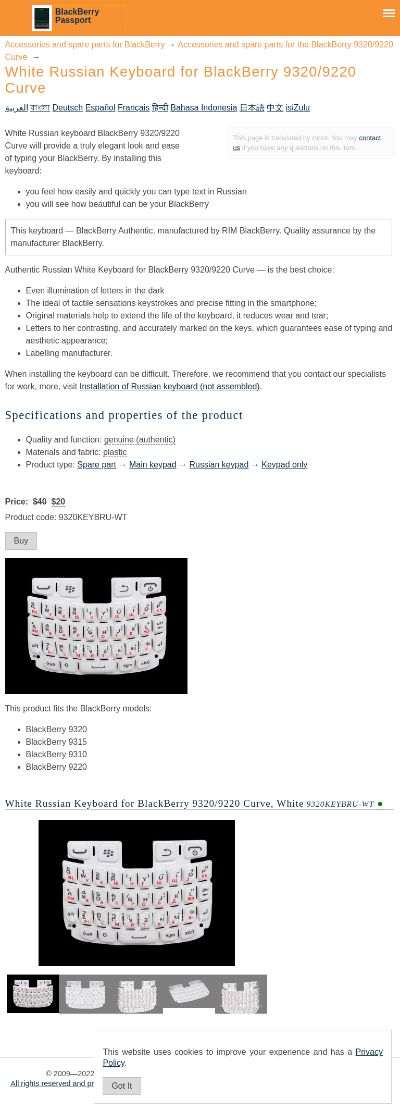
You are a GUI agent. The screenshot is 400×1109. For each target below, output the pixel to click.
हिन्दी (160, 107)
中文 (275, 107)
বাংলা (40, 107)
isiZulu (298, 107)
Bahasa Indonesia (203, 107)
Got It (121, 1085)
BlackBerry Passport (77, 15)
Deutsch (68, 107)
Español (100, 107)
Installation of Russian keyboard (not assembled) (170, 386)
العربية (16, 107)
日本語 (252, 107)
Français (133, 107)
